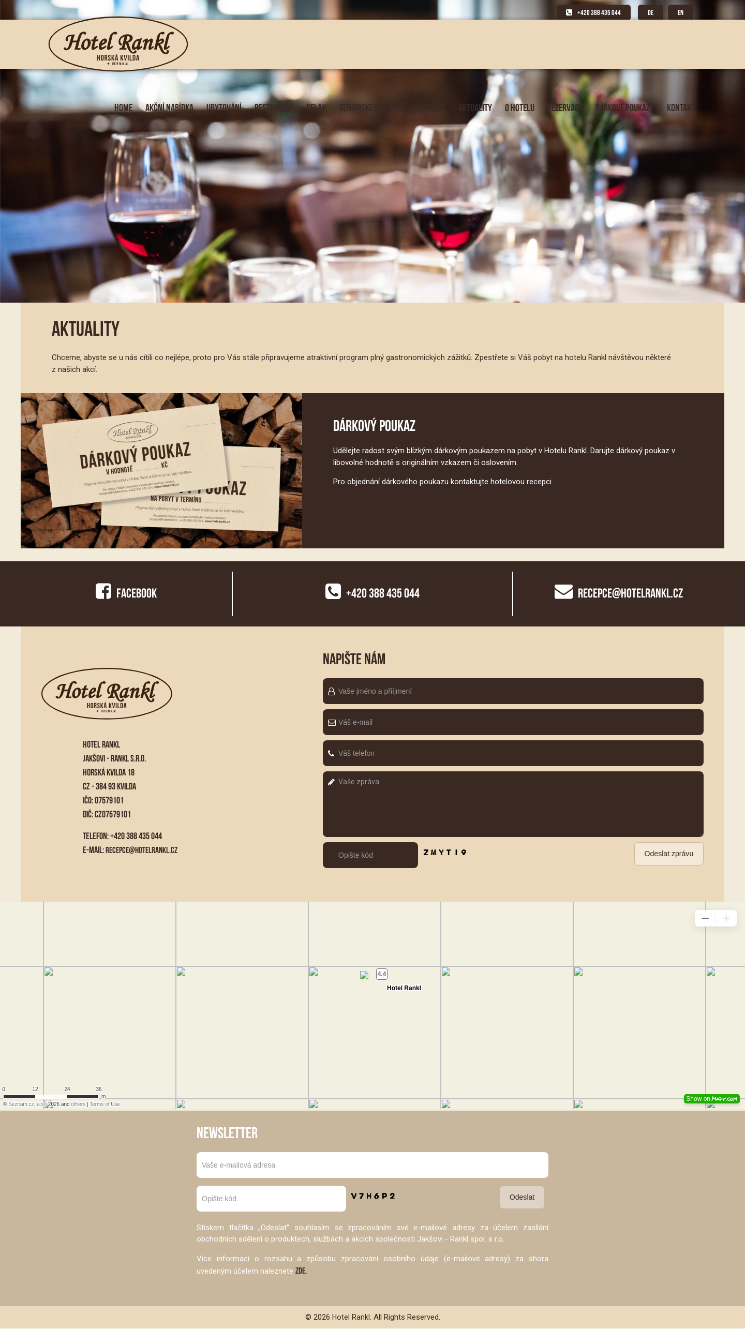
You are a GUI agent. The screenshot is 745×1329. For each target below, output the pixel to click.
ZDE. (301, 1271)
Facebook (126, 593)
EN (680, 13)
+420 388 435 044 (588, 13)
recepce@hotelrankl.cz (144, 850)
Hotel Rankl (351, 1317)
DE (648, 13)
